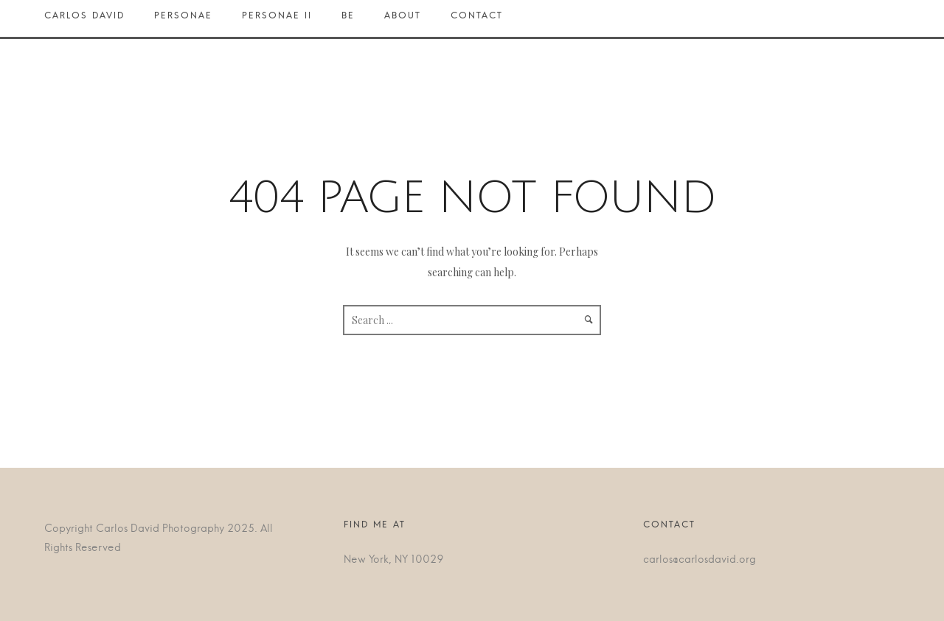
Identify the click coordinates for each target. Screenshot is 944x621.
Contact (477, 18)
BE (348, 18)
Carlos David (91, 18)
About (402, 18)
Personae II (277, 18)
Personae (183, 18)
